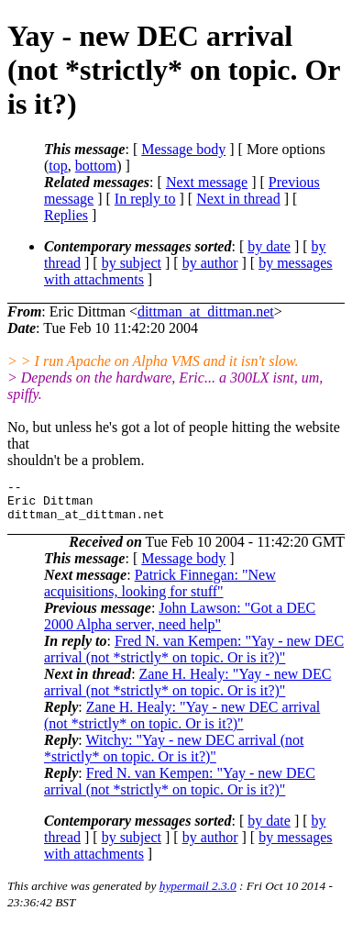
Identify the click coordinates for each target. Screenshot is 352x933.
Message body (183, 149)
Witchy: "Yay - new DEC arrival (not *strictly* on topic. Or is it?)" (173, 756)
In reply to (145, 198)
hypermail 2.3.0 (198, 894)
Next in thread (238, 198)
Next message (207, 182)
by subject (131, 263)
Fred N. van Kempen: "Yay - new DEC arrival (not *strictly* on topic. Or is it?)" (194, 657)
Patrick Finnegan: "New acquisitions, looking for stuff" (160, 591)
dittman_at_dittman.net (206, 311)
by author (210, 263)
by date (269, 246)
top (58, 165)
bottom (95, 165)
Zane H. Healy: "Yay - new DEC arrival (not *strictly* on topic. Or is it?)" (187, 690)
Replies (66, 215)
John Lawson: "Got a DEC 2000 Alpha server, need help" (179, 624)
